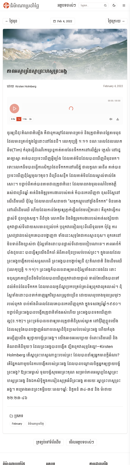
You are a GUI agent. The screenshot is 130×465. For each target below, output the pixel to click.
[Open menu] (124, 5)
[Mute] (111, 119)
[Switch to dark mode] (114, 5)
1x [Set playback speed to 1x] (19, 119)
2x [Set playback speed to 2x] (30, 119)
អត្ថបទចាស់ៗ (67, 5)
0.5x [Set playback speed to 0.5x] (13, 119)
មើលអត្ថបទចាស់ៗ (81, 442)
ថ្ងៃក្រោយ (116, 21)
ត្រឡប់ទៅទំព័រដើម (48, 442)
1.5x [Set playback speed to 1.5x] (25, 119)
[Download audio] (117, 119)
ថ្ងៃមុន (11, 21)
